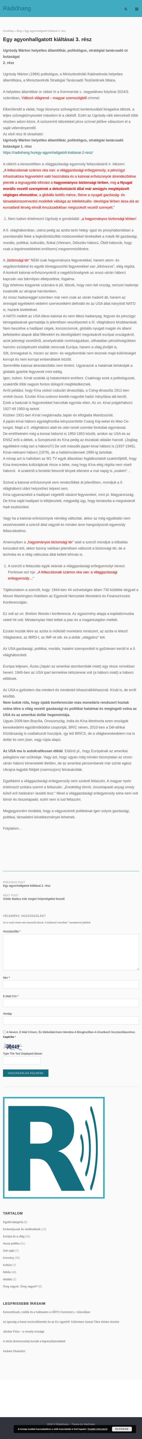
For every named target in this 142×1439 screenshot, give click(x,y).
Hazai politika (11, 1243)
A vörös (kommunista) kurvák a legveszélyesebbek (34, 1341)
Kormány (8, 1257)
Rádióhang (17, 8)
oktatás (7, 1279)
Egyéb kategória (13, 1222)
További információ (97, 1429)
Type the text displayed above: (23, 1053)
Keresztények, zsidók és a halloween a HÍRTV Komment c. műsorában (46, 1312)
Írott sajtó (8, 1250)
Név (6, 977)
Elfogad (121, 1429)
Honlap (7, 1013)
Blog (19, 30)
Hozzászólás (12, 931)
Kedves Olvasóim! (14, 1351)
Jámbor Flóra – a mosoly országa (23, 1331)
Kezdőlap (8, 30)
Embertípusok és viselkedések (22, 1229)
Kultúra (7, 1265)
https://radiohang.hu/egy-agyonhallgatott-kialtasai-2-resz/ (48, 153)
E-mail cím (11, 996)
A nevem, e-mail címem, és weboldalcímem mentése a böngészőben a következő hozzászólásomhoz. (71, 1032)
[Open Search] (126, 9)
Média (7, 1272)
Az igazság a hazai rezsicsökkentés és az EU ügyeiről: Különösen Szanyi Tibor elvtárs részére (61, 1321)
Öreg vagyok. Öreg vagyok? (20, 1286)
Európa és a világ (13, 1236)
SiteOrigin (89, 1424)
